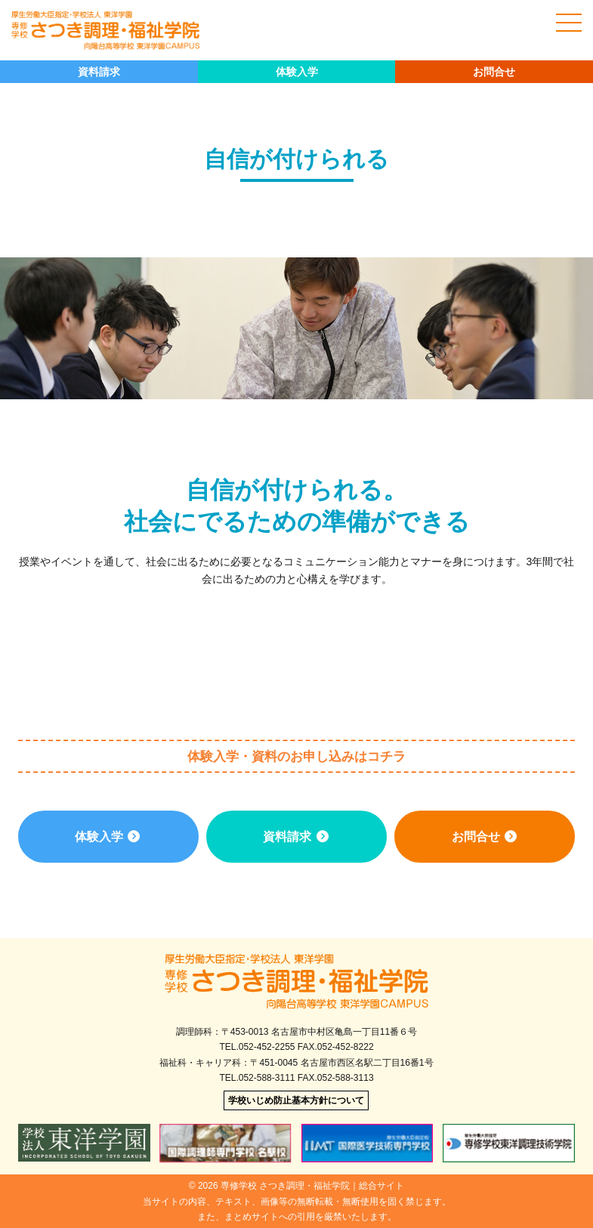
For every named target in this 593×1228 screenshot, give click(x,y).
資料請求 (99, 72)
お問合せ (494, 72)
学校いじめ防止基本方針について (296, 1100)
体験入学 (297, 72)
